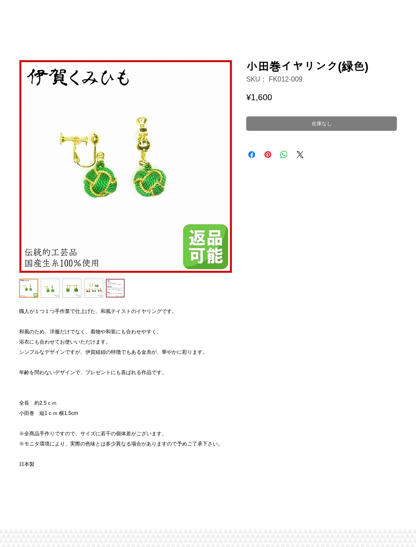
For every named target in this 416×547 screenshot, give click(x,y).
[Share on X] (300, 154)
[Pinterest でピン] (268, 154)
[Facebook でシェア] (252, 154)
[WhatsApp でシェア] (284, 154)
